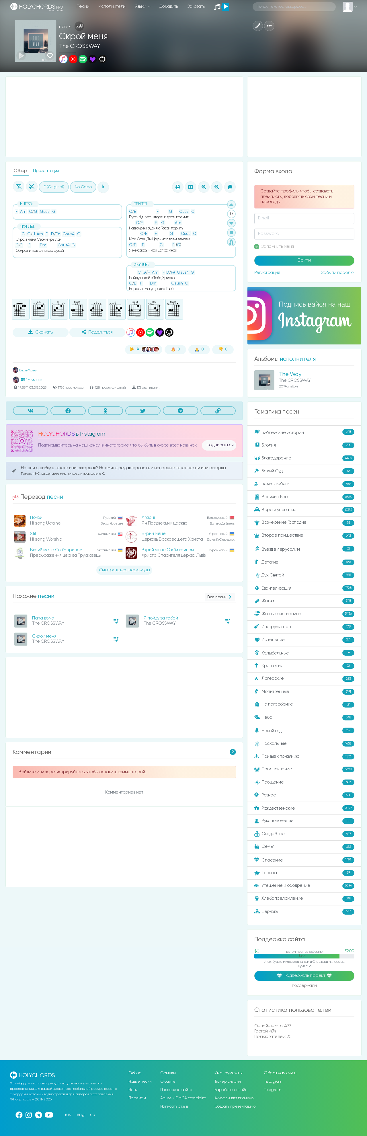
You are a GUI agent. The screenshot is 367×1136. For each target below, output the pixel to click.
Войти (304, 260)
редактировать (134, 468)
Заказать (196, 6)
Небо (304, 717)
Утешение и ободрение (304, 886)
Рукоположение (304, 821)
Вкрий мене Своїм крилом (56, 550)
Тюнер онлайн (227, 1082)
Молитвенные (304, 692)
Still (33, 534)
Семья (304, 847)
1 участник (31, 379)
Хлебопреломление (304, 899)
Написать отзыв (174, 1106)
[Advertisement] (124, 117)
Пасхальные (304, 744)
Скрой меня (44, 636)
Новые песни (140, 1082)
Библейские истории (304, 432)
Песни (83, 6)
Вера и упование (304, 510)
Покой (36, 517)
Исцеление (304, 640)
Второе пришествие (304, 536)
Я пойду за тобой (161, 618)
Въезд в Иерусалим (304, 549)
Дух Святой (304, 575)
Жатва (304, 601)
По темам (137, 1098)
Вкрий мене (153, 533)
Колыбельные (304, 653)
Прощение (304, 782)
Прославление (304, 769)
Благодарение (304, 458)
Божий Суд (304, 471)
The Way (290, 374)
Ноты (132, 1090)
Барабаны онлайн (230, 1090)
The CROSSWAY (79, 46)
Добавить (168, 6)
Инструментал (304, 627)
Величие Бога (304, 497)
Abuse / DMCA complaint (183, 1098)
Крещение (304, 666)
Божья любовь (304, 484)
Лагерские (304, 679)
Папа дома (43, 618)
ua (92, 1114)
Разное (304, 795)
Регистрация (267, 272)
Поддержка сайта (176, 1090)
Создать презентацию (234, 1106)
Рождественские (304, 808)
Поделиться (97, 332)
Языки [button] (141, 6)
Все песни (219, 597)
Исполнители (112, 6)
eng (81, 1114)
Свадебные (304, 834)
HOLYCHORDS (56, 434)
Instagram (273, 1082)
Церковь (304, 912)
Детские (304, 562)
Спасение (304, 860)
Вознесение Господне (304, 523)
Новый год (304, 731)
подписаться (220, 445)
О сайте (167, 1082)
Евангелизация (304, 588)
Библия (304, 445)
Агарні (148, 517)
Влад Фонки (25, 370)
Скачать (40, 332)
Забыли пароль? (337, 272)
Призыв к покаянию (304, 756)
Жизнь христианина (304, 614)
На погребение (304, 705)
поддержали (304, 986)
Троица (304, 873)
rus (68, 1114)
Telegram (272, 1090)
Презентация (46, 171)
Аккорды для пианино (233, 1098)
